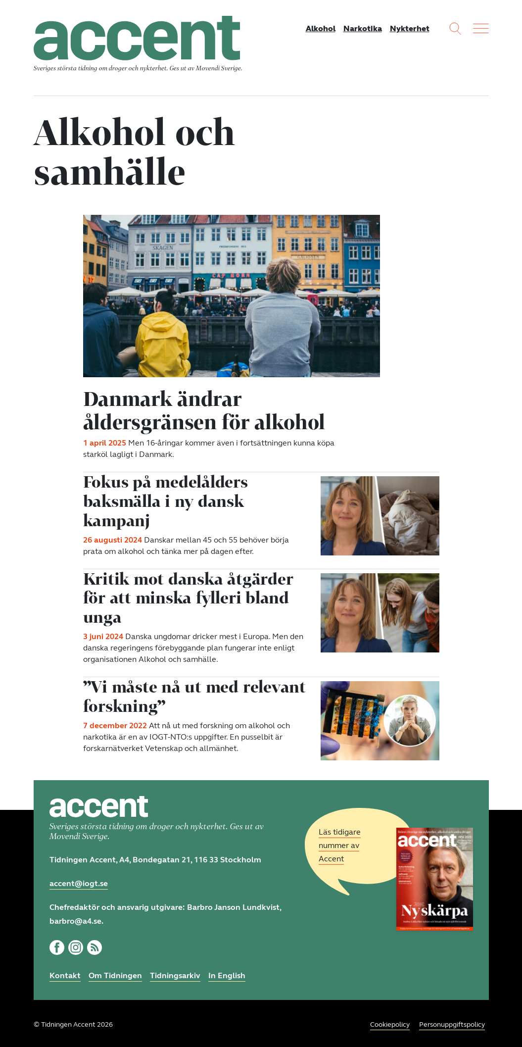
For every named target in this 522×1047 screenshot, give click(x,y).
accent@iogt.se (78, 880)
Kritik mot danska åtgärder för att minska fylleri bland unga (188, 595)
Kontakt (65, 972)
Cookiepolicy (390, 1022)
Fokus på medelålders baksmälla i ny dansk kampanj (165, 500)
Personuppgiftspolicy (452, 1022)
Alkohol (320, 28)
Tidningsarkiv (175, 972)
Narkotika (362, 28)
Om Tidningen (115, 972)
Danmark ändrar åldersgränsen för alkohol (205, 410)
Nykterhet (409, 28)
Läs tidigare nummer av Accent (340, 843)
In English (226, 972)
